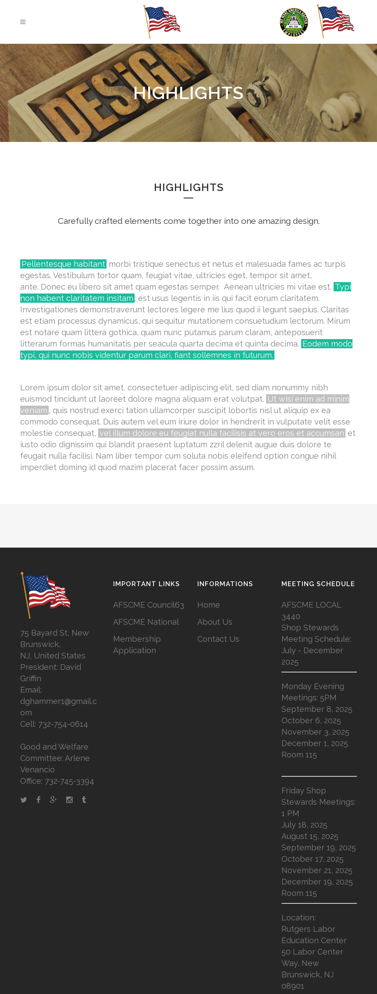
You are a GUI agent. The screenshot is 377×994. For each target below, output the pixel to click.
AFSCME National (146, 621)
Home (208, 604)
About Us (214, 621)
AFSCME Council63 (148, 604)
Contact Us (218, 639)
